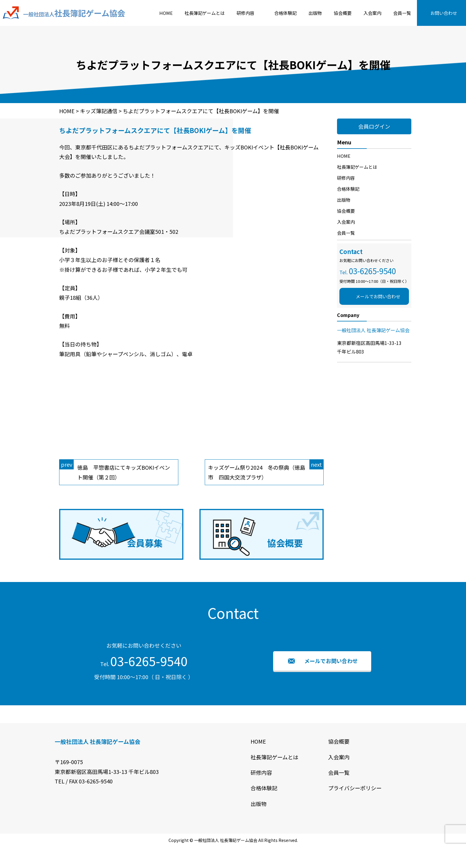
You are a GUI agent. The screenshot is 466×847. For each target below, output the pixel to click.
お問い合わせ (443, 13)
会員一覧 (402, 13)
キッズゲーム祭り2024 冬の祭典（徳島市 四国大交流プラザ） (266, 470)
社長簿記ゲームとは (205, 13)
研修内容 (245, 13)
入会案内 (372, 13)
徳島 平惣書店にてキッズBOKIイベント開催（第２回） (114, 470)
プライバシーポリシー (355, 788)
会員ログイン (374, 126)
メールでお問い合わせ (378, 296)
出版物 (315, 13)
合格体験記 (285, 13)
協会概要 (343, 13)
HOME (166, 13)
